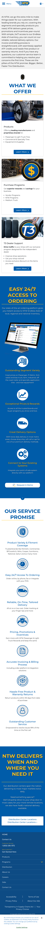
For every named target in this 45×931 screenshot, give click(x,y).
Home (5, 834)
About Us (6, 872)
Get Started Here (9, 852)
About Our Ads (33, 901)
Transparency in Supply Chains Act (19, 907)
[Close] (41, 919)
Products (6, 857)
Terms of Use (33, 897)
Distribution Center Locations (22, 820)
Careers (5, 877)
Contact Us (6, 839)
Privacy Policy (11, 901)
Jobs (4, 882)
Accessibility (11, 897)
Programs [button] (22, 862)
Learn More (22, 152)
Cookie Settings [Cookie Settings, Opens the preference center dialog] (21, 929)
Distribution (7, 867)
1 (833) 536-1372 (8, 846)
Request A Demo (25, 485)
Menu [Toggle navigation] (6, 3)
